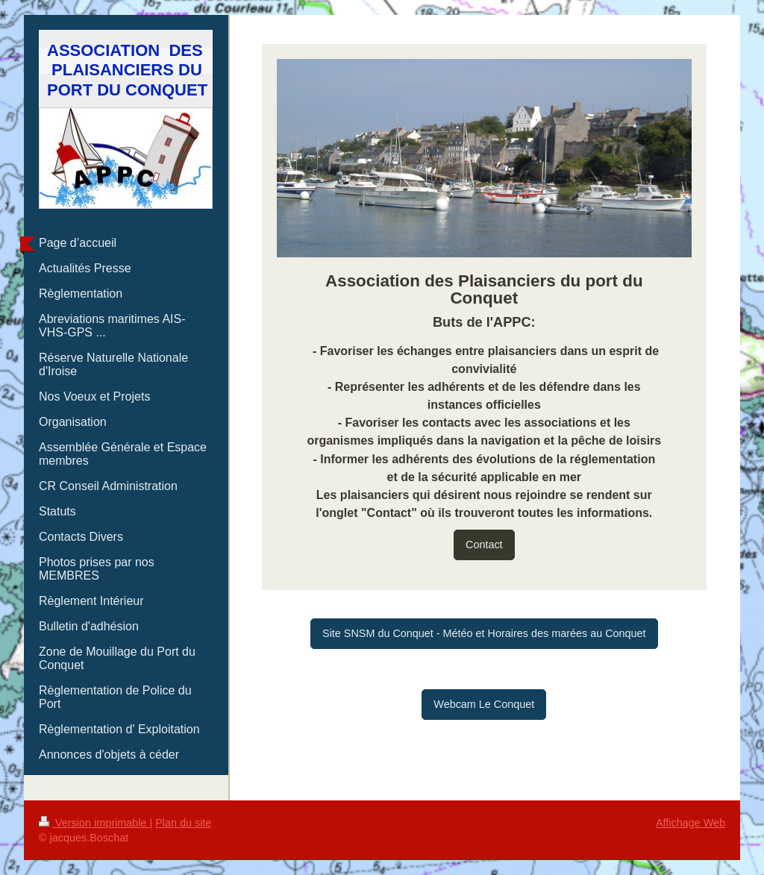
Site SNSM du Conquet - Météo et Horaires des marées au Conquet (484, 633)
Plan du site (183, 823)
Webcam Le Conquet (483, 704)
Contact (484, 545)
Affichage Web (690, 823)
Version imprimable (94, 823)
